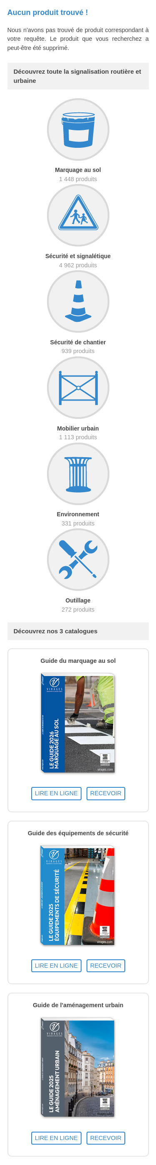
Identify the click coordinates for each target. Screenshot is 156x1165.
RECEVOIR (105, 793)
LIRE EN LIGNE (56, 793)
